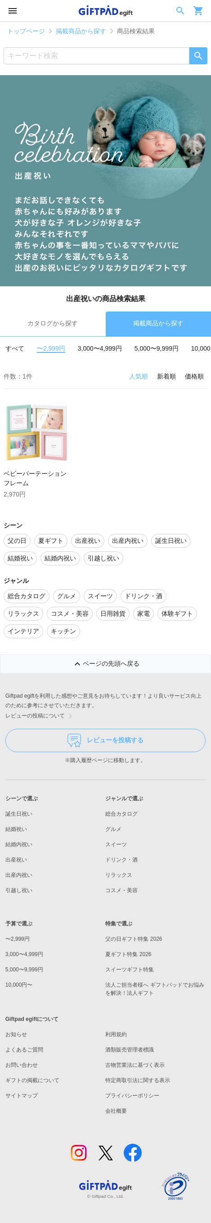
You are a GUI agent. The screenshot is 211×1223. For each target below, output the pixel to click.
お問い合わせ (21, 1065)
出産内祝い (18, 875)
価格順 (194, 376)
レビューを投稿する (105, 740)
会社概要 (116, 1111)
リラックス (118, 875)
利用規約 (116, 1034)
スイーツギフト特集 (129, 969)
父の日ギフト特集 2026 (133, 939)
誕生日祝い (18, 814)
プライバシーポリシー (132, 1095)
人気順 (138, 376)
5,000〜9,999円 (157, 348)
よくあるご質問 (24, 1050)
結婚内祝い (18, 844)
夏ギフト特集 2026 (128, 954)
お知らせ (16, 1034)
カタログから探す (52, 323)
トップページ (26, 31)
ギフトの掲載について (32, 1080)
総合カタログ (121, 814)
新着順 (166, 376)
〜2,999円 (51, 348)
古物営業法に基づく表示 (135, 1065)
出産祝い (16, 860)
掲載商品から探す (81, 31)
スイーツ (116, 844)
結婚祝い (16, 829)
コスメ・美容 (121, 890)
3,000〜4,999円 (100, 348)
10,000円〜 (19, 985)
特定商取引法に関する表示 (137, 1080)
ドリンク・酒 (121, 860)
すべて (14, 348)
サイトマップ (21, 1095)
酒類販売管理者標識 (129, 1050)
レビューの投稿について (40, 716)
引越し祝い (18, 890)
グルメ (113, 829)
